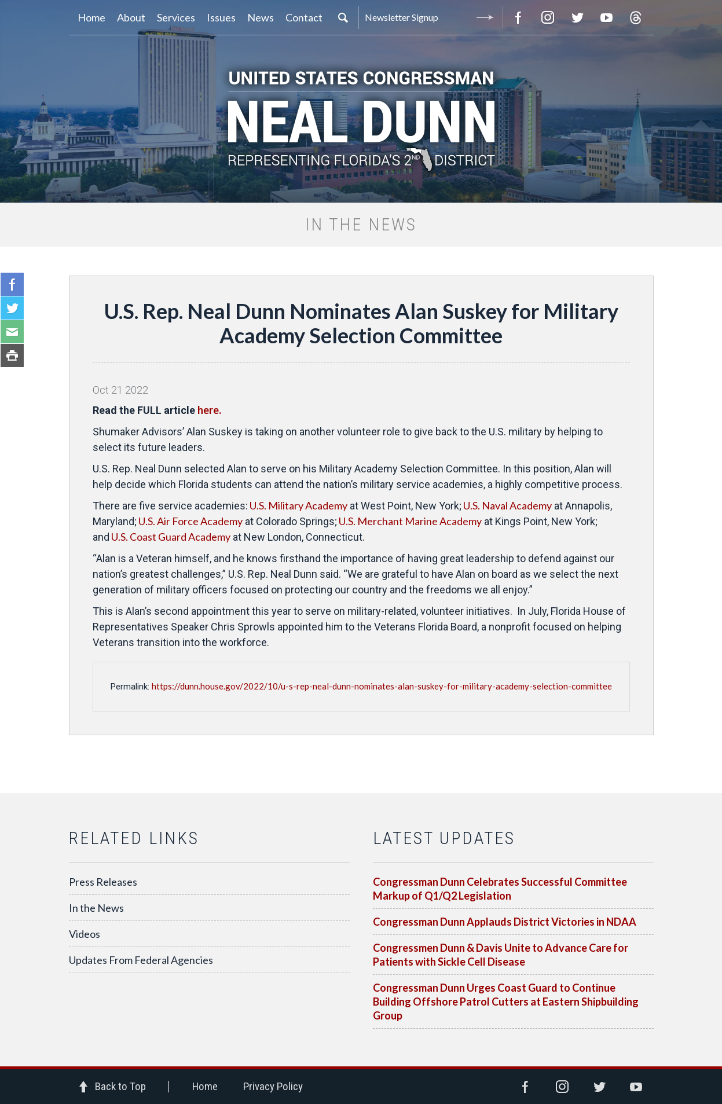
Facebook (518, 17)
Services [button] (176, 17)
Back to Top (120, 1086)
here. (210, 410)
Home (205, 1086)
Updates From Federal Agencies (141, 959)
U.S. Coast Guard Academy (169, 536)
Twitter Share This (12, 308)
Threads (636, 17)
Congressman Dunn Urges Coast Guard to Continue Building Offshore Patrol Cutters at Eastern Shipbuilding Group (506, 1001)
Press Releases (103, 881)
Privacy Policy (273, 1086)
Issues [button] (221, 17)
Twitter (577, 17)
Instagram (547, 17)
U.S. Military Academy (297, 505)
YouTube (606, 17)
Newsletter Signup (431, 17)
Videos (84, 933)
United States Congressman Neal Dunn (361, 119)
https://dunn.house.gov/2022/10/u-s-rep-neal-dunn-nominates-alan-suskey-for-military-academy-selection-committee (382, 686)
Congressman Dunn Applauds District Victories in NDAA (504, 921)
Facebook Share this (12, 284)
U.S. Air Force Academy (190, 521)
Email (12, 331)
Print (12, 355)
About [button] (131, 17)
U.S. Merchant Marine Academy (409, 521)
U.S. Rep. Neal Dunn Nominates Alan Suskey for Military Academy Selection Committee (361, 323)
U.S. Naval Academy (506, 505)
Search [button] (342, 17)
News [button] (260, 17)
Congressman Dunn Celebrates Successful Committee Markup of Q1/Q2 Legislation (500, 888)
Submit (485, 17)
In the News (96, 907)
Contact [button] (303, 17)
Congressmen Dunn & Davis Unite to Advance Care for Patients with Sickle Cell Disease (500, 954)
